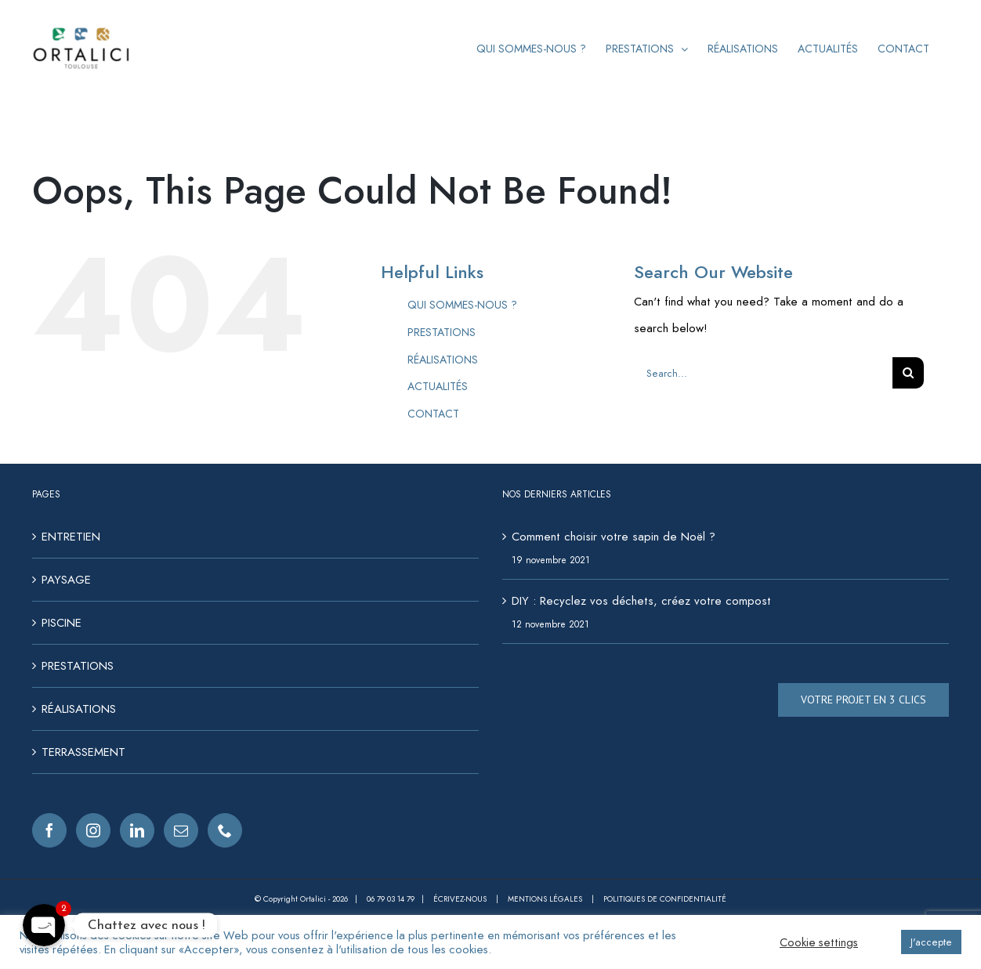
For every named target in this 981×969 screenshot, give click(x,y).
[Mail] (181, 830)
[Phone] (225, 830)
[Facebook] (49, 830)
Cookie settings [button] (819, 942)
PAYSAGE (66, 579)
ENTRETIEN (71, 536)
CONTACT (433, 413)
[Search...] (763, 373)
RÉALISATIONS (442, 359)
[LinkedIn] (137, 830)
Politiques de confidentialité (664, 899)
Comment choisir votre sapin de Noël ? (613, 536)
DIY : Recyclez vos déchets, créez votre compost (641, 600)
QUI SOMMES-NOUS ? (462, 305)
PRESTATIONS (441, 332)
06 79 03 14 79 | (400, 899)
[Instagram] (93, 830)
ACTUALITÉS (437, 386)
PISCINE (61, 622)
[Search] (908, 373)
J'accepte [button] (931, 942)
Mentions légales (546, 899)
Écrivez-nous (461, 899)
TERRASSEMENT (83, 752)
